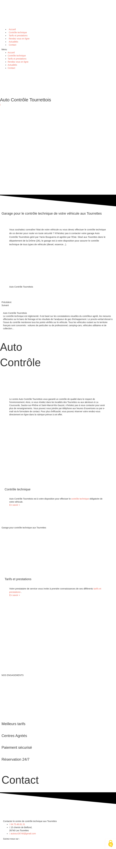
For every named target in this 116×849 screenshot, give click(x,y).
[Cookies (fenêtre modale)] (110, 843)
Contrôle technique (17, 55)
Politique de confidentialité (67, 846)
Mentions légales (41, 846)
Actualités (12, 65)
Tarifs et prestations (17, 58)
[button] (58, 49)
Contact (12, 45)
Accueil (11, 52)
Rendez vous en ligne (18, 62)
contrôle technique (80, 499)
